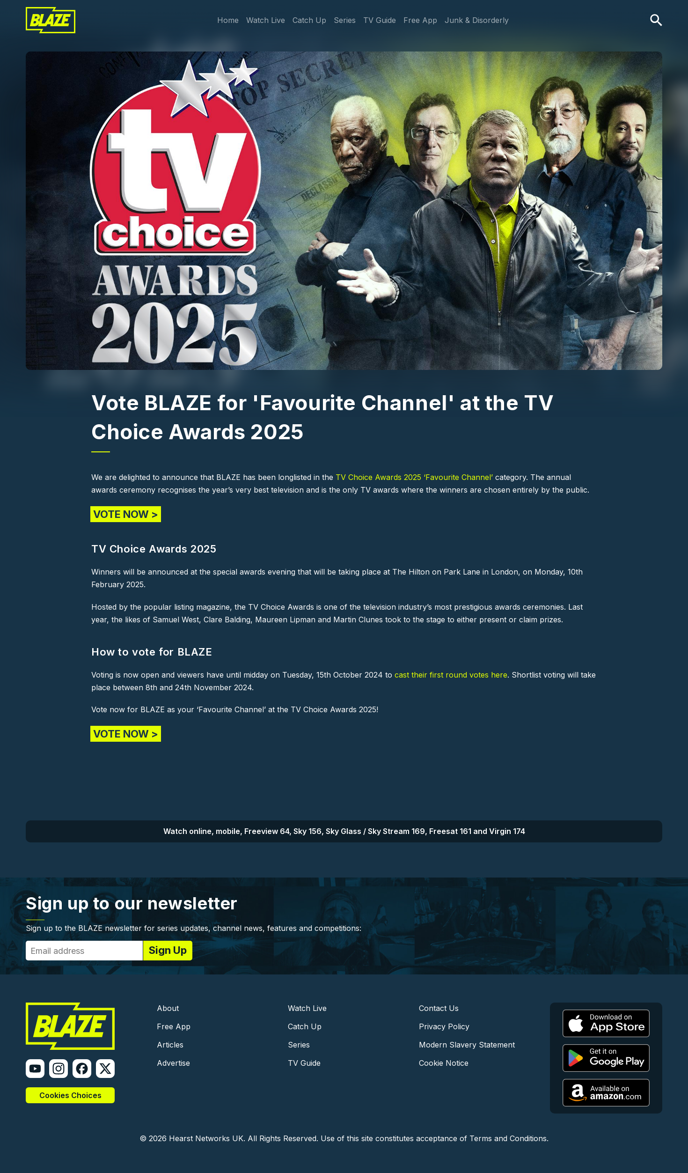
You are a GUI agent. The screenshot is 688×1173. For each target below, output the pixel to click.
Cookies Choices (70, 1095)
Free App (420, 20)
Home (228, 20)
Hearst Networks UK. (207, 1138)
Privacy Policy (444, 1026)
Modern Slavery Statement (467, 1044)
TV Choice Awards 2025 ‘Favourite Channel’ (414, 477)
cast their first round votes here (451, 674)
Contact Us (439, 1008)
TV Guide (379, 20)
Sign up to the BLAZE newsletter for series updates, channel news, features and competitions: (193, 928)
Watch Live (265, 20)
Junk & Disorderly (477, 20)
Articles (170, 1044)
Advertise (173, 1063)
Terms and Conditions (508, 1138)
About (168, 1008)
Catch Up (309, 20)
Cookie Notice (443, 1063)
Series (345, 20)
